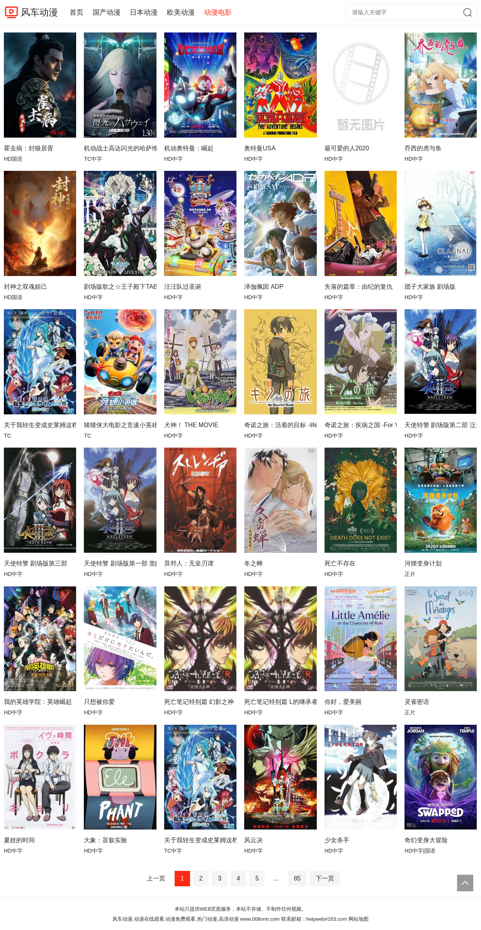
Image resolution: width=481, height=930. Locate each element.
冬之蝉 (253, 563)
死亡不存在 (340, 563)
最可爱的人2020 (347, 148)
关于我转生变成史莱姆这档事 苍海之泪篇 (40, 425)
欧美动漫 (181, 12)
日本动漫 (144, 12)
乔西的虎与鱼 (423, 148)
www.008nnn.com (260, 919)
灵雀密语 (417, 701)
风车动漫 (39, 12)
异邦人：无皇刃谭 (189, 563)
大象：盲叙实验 (105, 840)
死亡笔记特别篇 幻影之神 (199, 701)
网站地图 (358, 919)
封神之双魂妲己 (25, 286)
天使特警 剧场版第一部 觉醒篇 (120, 563)
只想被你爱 (99, 701)
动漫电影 (218, 12)
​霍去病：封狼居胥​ (28, 148)
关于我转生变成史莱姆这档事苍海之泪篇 (200, 840)
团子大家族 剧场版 (430, 286)
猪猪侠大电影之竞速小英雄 (120, 425)
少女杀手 (337, 840)
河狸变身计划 (423, 563)
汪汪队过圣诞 (182, 286)
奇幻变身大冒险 (426, 840)
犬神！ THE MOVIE (191, 425)
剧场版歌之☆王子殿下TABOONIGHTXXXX (120, 286)
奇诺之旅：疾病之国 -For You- (361, 425)
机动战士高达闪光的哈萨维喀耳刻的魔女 (120, 148)
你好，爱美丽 (343, 701)
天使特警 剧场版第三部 (35, 563)
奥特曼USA (259, 148)
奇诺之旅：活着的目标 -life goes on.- (280, 425)
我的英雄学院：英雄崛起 (38, 701)
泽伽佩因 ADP (263, 286)
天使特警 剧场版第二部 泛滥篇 (441, 425)
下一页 (325, 878)
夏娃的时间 (19, 840)
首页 (76, 12)
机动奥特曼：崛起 (189, 148)
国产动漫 (107, 12)
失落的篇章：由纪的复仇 (359, 286)
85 (297, 878)
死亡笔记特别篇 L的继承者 (280, 701)
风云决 (253, 840)
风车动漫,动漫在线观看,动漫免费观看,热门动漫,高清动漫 (175, 919)
